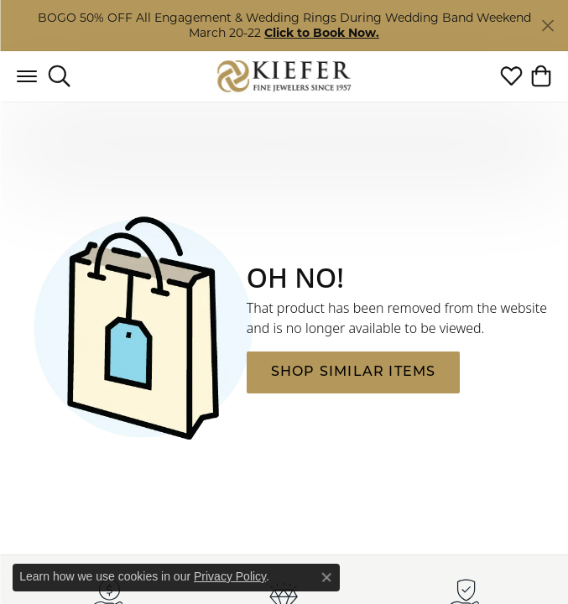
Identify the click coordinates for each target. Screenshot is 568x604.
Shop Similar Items (353, 372)
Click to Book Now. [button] (321, 32)
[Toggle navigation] (26, 76)
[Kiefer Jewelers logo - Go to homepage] (284, 76)
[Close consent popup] (326, 577)
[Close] (547, 25)
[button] (59, 76)
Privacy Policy (230, 576)
